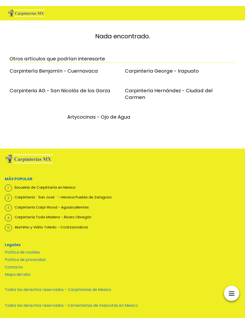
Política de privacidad (25, 259)
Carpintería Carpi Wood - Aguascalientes (52, 207)
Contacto (14, 267)
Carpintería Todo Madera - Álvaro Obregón (53, 217)
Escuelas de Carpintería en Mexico (45, 187)
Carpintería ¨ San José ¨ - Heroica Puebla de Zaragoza (63, 197)
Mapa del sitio (18, 274)
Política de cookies (22, 252)
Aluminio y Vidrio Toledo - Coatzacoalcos (51, 227)
